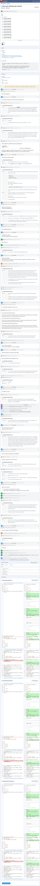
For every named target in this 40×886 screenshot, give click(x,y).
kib (7, 11)
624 (3, 475)
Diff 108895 (14, 255)
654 (3, 192)
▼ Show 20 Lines (20, 582)
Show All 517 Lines (14, 582)
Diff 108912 (14, 302)
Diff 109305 (14, 482)
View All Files (20, 40)
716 (3, 335)
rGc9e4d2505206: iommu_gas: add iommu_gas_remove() (11, 55)
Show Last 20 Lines (20, 677)
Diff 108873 (14, 224)
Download (6, 147)
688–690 (4, 370)
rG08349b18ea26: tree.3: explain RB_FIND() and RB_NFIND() (12, 56)
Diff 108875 (14, 232)
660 (3, 270)
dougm (4, 52)
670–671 (4, 398)
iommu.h (4, 572)
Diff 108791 (14, 97)
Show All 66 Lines (13, 648)
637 (3, 215)
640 (3, 171)
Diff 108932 (14, 386)
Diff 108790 (14, 89)
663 (3, 362)
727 (3, 120)
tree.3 (4, 569)
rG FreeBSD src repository (6, 77)
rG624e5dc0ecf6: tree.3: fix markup (8, 57)
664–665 (4, 465)
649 (3, 163)
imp (4, 44)
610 (3, 107)
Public (8, 8)
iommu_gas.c (5, 573)
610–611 (4, 251)
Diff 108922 (14, 342)
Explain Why (30, 406)
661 (3, 463)
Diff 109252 (14, 449)
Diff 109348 (14, 525)
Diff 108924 (14, 349)
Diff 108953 (14, 424)
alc (3, 51)
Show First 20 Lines (7, 582)
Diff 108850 (14, 154)
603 (3, 473)
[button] (39, 1)
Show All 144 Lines (13, 677)
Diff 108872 (14, 202)
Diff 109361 (14, 543)
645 (3, 161)
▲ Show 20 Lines (7, 648)
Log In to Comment (6, 882)
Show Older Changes (31, 86)
